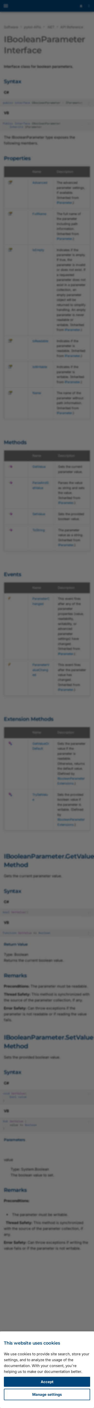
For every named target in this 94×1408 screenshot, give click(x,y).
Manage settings (47, 1394)
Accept (47, 1381)
